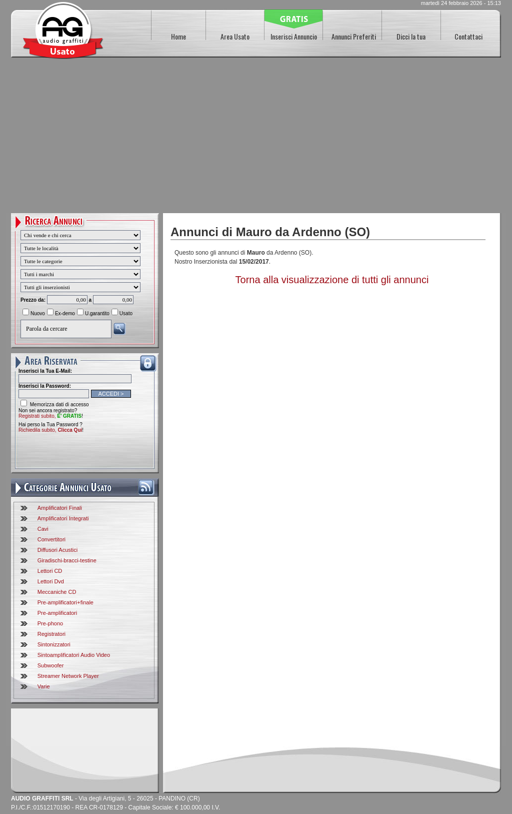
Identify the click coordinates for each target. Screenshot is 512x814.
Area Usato (235, 36)
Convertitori (52, 539)
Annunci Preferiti (354, 36)
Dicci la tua (411, 36)
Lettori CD (50, 571)
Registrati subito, (50, 416)
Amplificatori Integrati (63, 518)
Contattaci (468, 36)
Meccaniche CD (57, 592)
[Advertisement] (256, 138)
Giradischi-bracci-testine (67, 560)
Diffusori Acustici (58, 550)
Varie (44, 686)
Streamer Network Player (68, 676)
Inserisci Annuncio (293, 36)
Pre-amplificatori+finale (66, 602)
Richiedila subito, (50, 430)
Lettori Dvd (51, 581)
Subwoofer (51, 665)
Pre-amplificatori (57, 613)
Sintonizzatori (54, 644)
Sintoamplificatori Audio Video (74, 655)
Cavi (43, 529)
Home (178, 36)
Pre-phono (50, 623)
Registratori (52, 634)
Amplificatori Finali (60, 508)
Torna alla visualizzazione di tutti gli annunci (332, 279)
